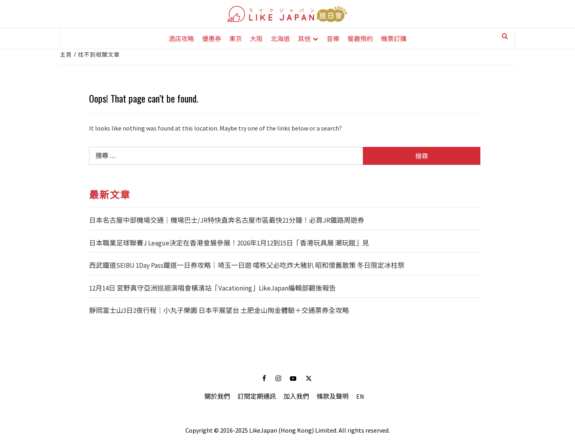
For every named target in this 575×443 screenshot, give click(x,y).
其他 (304, 38)
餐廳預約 (360, 38)
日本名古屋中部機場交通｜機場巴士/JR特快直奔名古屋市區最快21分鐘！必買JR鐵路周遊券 (226, 220)
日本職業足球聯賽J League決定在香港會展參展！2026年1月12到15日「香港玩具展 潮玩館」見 (229, 243)
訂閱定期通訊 (257, 396)
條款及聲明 (333, 396)
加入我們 (296, 396)
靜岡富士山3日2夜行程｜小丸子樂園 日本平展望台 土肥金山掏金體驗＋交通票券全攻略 (219, 310)
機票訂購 (393, 38)
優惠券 (211, 38)
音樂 (333, 38)
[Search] (499, 39)
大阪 (256, 38)
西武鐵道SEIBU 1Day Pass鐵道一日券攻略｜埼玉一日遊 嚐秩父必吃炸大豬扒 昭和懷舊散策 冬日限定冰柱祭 (246, 265)
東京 (235, 38)
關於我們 (217, 396)
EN (360, 396)
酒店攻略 (181, 38)
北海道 (280, 38)
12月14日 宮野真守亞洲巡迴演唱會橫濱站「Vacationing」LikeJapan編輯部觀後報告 (212, 288)
